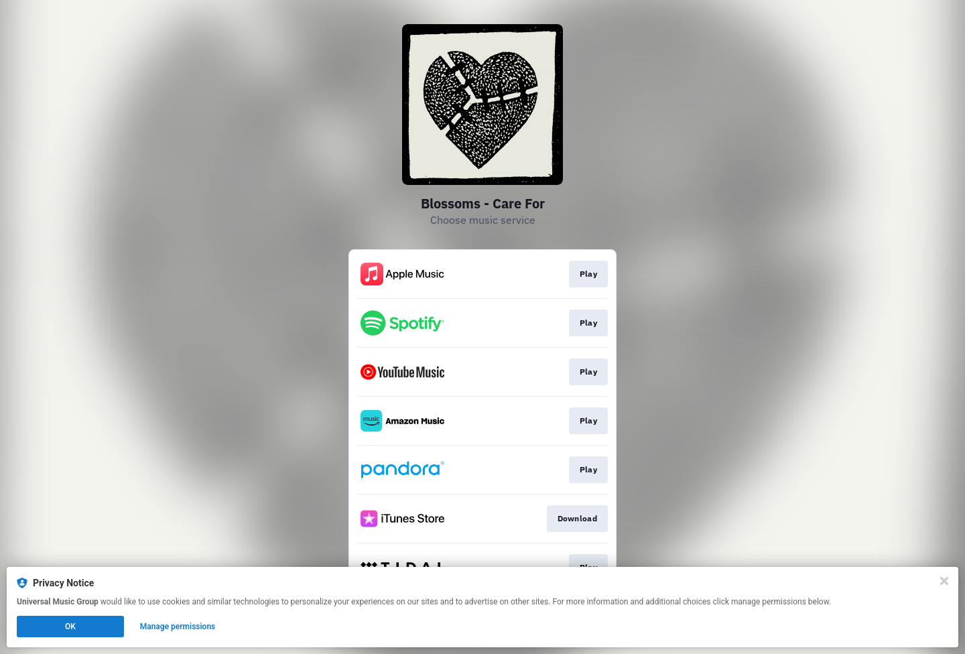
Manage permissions (178, 626)
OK (70, 626)
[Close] (944, 581)
